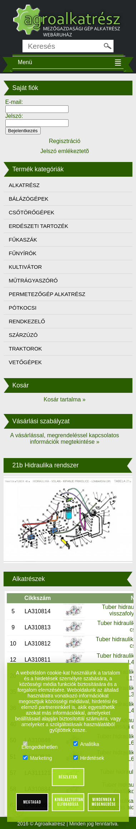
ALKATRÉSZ (24, 185)
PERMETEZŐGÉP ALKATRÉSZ (47, 294)
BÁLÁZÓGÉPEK (29, 199)
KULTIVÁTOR (25, 267)
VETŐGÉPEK (25, 362)
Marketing (37, 758)
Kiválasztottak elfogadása (69, 802)
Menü (25, 62)
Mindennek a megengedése (104, 802)
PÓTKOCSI (23, 308)
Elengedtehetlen (39, 744)
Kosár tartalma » (64, 399)
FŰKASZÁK (23, 240)
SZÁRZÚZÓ (23, 335)
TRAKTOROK (25, 349)
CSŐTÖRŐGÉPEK (32, 212)
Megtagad (32, 802)
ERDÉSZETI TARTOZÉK (38, 226)
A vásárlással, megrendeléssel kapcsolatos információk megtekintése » (64, 438)
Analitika (86, 744)
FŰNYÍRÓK (23, 253)
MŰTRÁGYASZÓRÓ (33, 280)
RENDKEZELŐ (27, 321)
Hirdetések (88, 758)
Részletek (68, 777)
